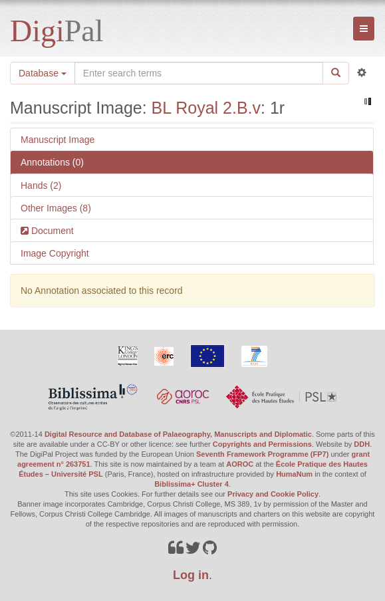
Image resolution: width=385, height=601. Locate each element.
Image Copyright (55, 253)
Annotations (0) (52, 162)
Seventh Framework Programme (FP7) (262, 454)
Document (51, 230)
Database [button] (42, 73)
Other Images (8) (56, 208)
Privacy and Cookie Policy (273, 494)
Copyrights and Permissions (262, 444)
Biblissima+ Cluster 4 (191, 484)
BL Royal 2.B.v (206, 107)
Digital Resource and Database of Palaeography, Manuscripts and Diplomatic (178, 434)
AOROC (239, 464)
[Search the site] (198, 73)
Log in (191, 575)
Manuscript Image (57, 139)
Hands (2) (41, 185)
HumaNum (294, 474)
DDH (362, 444)
